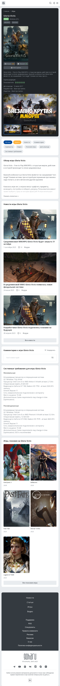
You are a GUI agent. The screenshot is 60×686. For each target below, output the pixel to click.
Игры (13, 11)
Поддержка (30, 620)
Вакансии (30, 638)
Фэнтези (15, 22)
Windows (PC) (14, 19)
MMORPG (7, 22)
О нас (30, 642)
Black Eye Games (19, 89)
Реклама (30, 634)
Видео (30, 611)
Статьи (30, 602)
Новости (30, 598)
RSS (30, 623)
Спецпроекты (30, 627)
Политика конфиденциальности (30, 645)
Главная (6, 11)
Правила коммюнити (30, 631)
